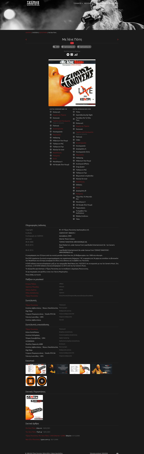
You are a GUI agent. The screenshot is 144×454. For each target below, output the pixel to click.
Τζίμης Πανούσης (32, 296)
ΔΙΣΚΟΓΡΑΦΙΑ (43, 32)
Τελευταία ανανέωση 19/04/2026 (99, 453)
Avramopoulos (58, 128)
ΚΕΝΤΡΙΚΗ (29, 32)
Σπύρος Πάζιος (31, 284)
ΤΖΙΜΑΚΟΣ (78, 3)
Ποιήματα (56, 155)
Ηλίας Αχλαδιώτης (32, 293)
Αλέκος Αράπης (31, 290)
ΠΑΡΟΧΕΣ (113, 3)
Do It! (55, 158)
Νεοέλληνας (57, 152)
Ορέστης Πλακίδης (32, 287)
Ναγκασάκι (57, 134)
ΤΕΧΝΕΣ (97, 3)
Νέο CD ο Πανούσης (33, 439)
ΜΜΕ (105, 3)
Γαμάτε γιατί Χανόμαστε (61, 121)
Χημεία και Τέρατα (59, 115)
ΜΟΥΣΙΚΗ (88, 3)
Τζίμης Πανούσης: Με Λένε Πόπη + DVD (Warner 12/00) (45, 435)
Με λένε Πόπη (31, 428)
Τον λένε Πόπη (31, 432)
